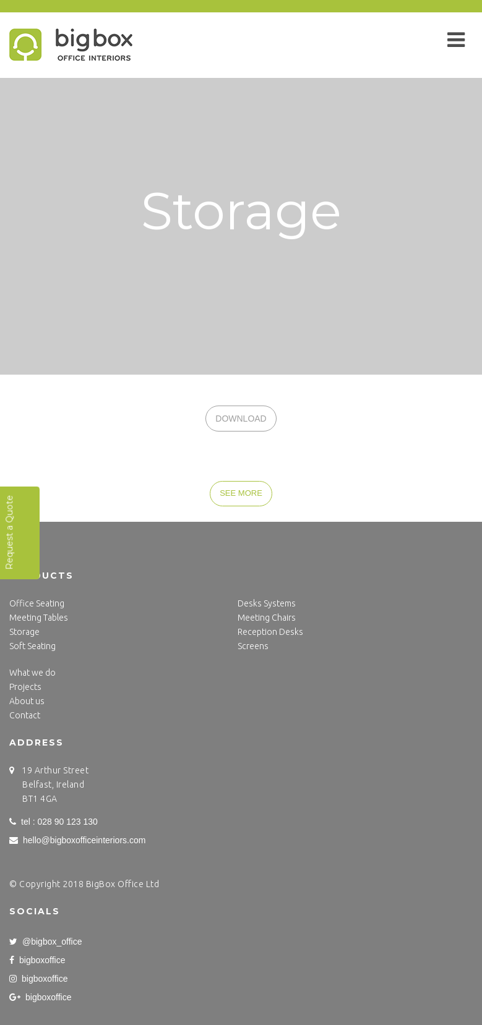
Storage (24, 632)
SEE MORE (241, 493)
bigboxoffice (37, 960)
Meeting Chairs (267, 618)
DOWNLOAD (240, 418)
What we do (32, 673)
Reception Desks (270, 632)
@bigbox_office (45, 941)
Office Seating (36, 603)
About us (27, 701)
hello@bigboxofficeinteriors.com (77, 840)
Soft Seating (32, 646)
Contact (24, 715)
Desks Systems (267, 603)
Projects (25, 687)
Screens (253, 646)
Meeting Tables (38, 618)
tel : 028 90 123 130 (53, 822)
